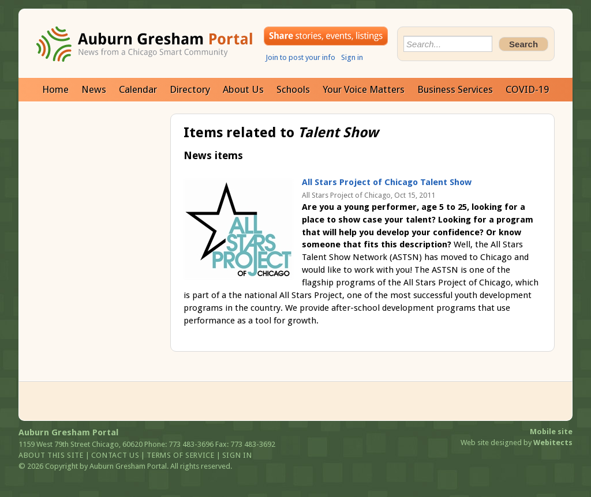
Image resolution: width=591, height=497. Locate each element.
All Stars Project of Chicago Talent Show (387, 182)
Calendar (138, 89)
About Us (243, 89)
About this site (51, 455)
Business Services (455, 89)
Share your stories (326, 36)
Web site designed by (517, 442)
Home (55, 89)
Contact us (115, 455)
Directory (190, 89)
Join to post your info (300, 57)
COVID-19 (527, 89)
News (93, 89)
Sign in (352, 57)
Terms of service (180, 455)
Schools (293, 89)
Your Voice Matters (364, 89)
